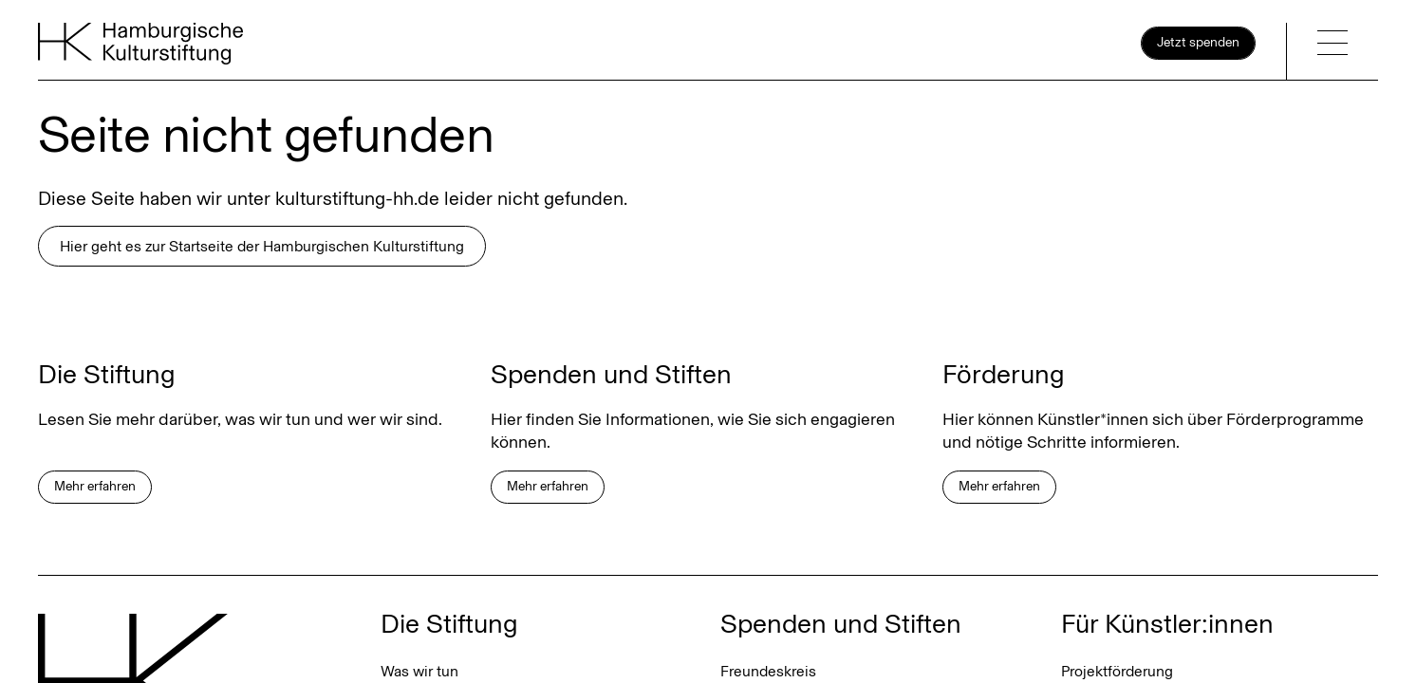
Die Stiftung (449, 623)
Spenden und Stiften (840, 623)
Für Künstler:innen (1167, 623)
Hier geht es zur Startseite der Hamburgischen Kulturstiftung (262, 246)
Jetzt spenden (1198, 42)
